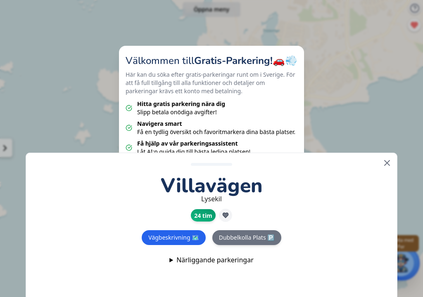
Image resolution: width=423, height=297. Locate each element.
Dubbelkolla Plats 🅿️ (247, 237)
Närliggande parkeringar (215, 259)
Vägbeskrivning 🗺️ (173, 237)
